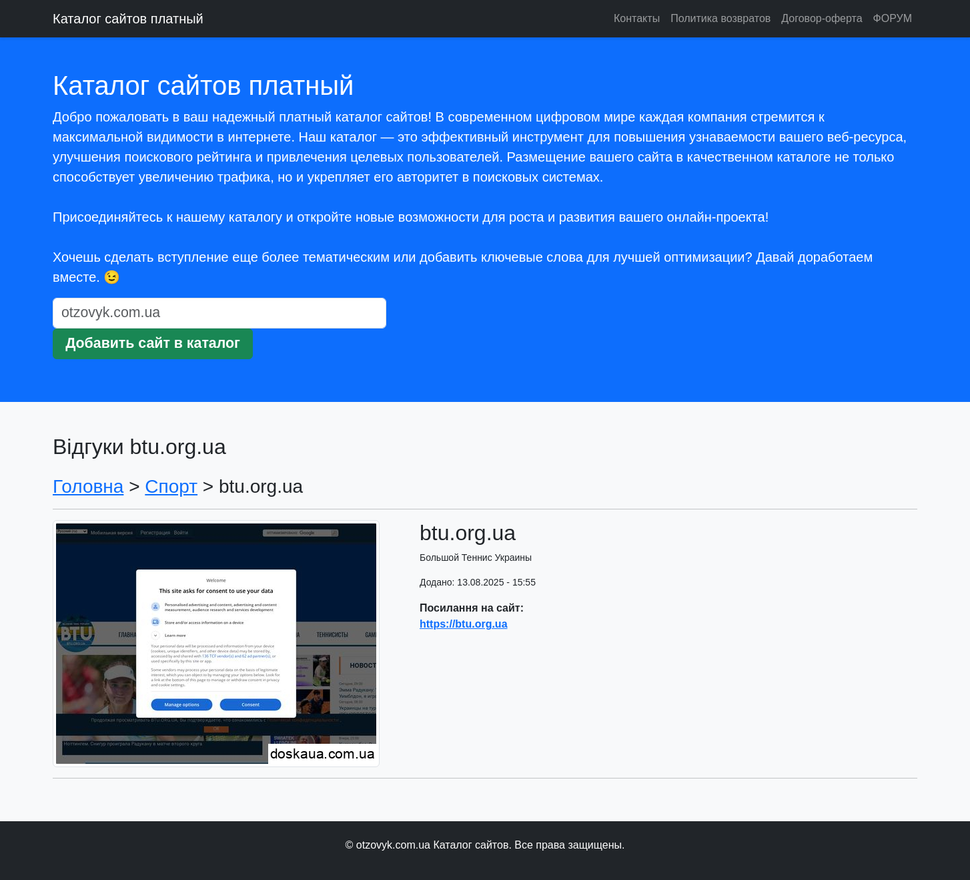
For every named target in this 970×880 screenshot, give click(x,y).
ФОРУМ (892, 18)
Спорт (171, 486)
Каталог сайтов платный (128, 18)
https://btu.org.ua (464, 624)
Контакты (637, 18)
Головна (88, 486)
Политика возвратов (720, 18)
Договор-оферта (821, 18)
